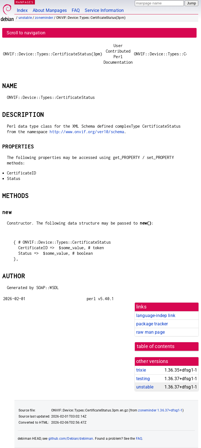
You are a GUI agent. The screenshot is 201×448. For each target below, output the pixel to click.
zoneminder (44, 18)
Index (22, 10)
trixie (141, 370)
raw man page (150, 332)
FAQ (76, 10)
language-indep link (155, 315)
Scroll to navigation (26, 32)
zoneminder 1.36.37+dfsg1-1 (160, 410)
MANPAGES (25, 2)
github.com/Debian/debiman (70, 439)
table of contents (156, 346)
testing (143, 378)
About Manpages (50, 10)
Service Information (104, 10)
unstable (25, 18)
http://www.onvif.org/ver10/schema (87, 131)
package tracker (152, 323)
